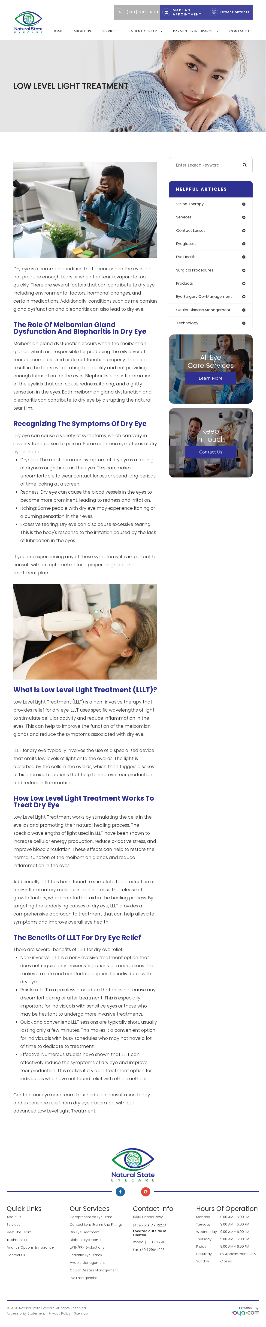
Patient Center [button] (145, 31)
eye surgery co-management (206, 298)
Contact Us (241, 31)
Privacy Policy (59, 1311)
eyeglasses (187, 244)
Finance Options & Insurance (31, 1246)
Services (110, 31)
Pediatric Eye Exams (86, 1254)
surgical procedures (196, 271)
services (184, 217)
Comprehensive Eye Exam (92, 1217)
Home (58, 31)
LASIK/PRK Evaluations (87, 1246)
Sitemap (81, 1311)
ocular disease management (206, 312)
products (185, 285)
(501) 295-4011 (142, 12)
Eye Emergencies (84, 1276)
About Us (82, 31)
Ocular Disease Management (95, 1268)
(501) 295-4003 (152, 1249)
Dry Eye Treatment (85, 1231)
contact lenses (192, 231)
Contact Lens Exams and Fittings (97, 1224)
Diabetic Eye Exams (86, 1239)
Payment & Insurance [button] (196, 31)
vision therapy (191, 204)
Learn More (211, 380)
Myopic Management (88, 1261)
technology (188, 325)
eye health (186, 258)
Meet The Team (20, 1231)
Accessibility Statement (26, 1311)
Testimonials (17, 1239)
